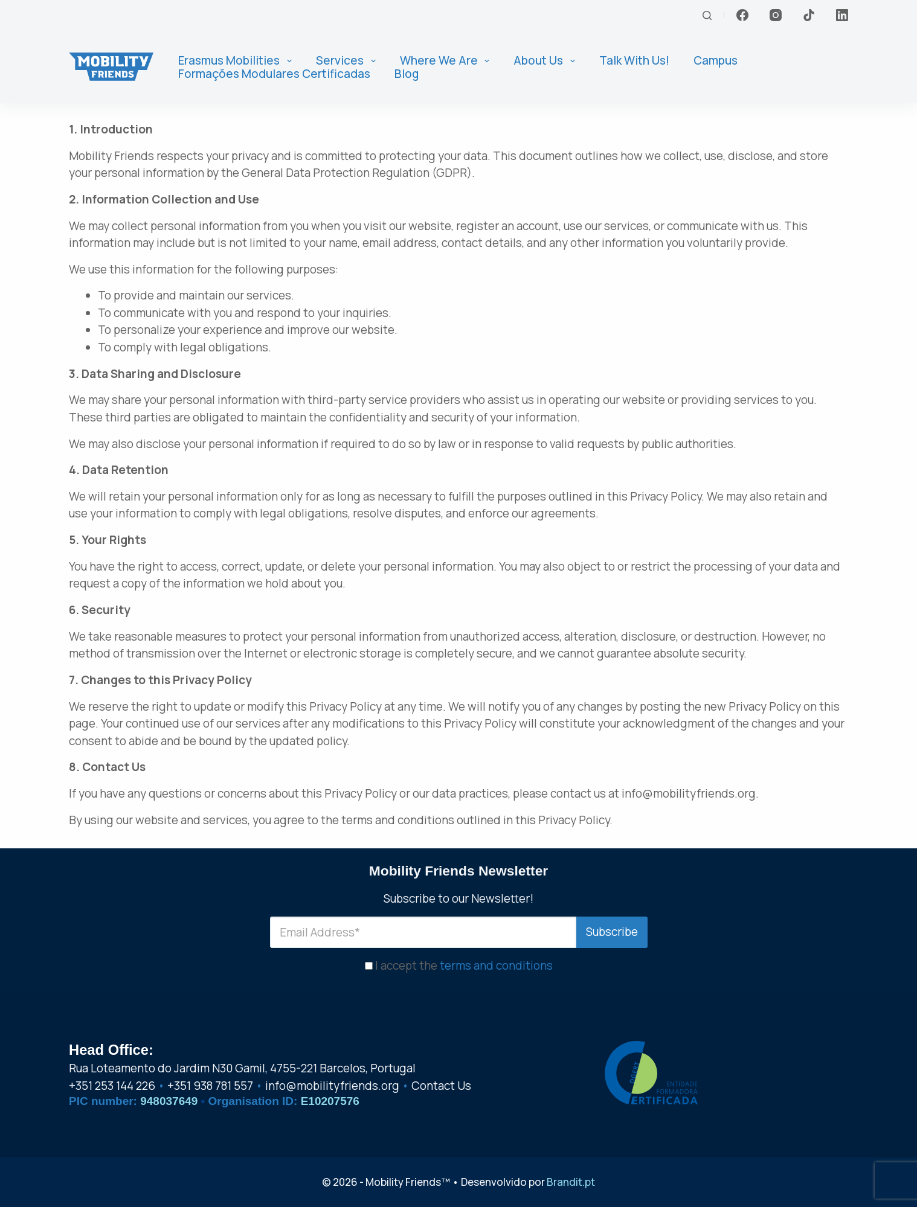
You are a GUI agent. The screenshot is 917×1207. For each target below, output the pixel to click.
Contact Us (441, 1085)
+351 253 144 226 (112, 1085)
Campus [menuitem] (715, 61)
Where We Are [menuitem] (447, 61)
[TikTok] (809, 15)
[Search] (707, 15)
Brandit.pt (571, 1182)
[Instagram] (776, 15)
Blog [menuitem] (406, 74)
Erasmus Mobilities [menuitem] (237, 61)
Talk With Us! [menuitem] (634, 61)
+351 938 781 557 (210, 1085)
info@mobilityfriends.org (332, 1085)
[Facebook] (742, 15)
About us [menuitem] (546, 61)
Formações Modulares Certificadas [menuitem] (274, 74)
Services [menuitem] (348, 61)
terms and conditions (496, 964)
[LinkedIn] (842, 15)
